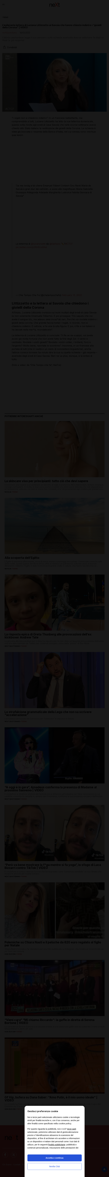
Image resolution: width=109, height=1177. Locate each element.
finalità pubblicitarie (56, 1144)
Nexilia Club (54, 1166)
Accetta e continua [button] (54, 1158)
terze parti (71, 1129)
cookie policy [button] (64, 1123)
